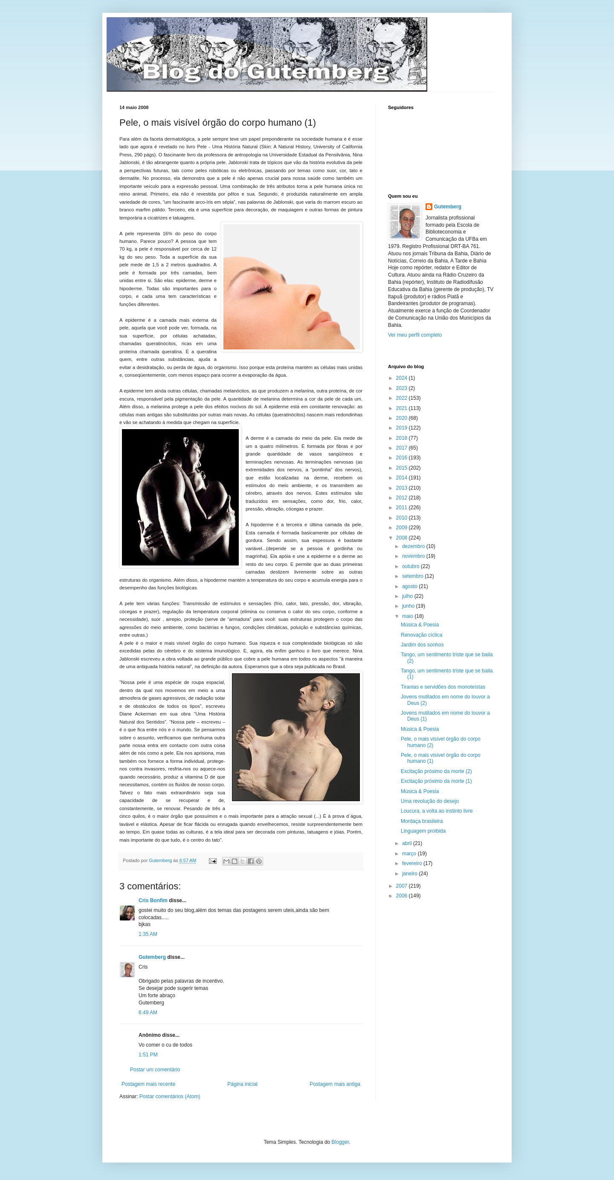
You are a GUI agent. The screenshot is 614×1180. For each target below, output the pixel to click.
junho (409, 606)
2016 (402, 458)
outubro (411, 566)
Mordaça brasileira (422, 821)
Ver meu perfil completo (415, 335)
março (410, 854)
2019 (402, 428)
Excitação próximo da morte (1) (436, 781)
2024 (402, 378)
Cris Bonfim (154, 900)
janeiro (410, 874)
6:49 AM (148, 1013)
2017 (402, 448)
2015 (402, 468)
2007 (402, 886)
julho (408, 596)
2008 (402, 538)
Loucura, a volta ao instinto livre (437, 811)
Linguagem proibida (423, 831)
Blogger (340, 1142)
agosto (410, 586)
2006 (402, 896)
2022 (402, 398)
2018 (402, 438)
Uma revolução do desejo (430, 801)
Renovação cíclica (421, 635)
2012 (402, 498)
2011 (402, 508)
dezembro (414, 546)
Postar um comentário (155, 1070)
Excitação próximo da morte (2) (436, 771)
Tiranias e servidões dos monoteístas (443, 687)
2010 (402, 518)
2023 (402, 388)
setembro (413, 576)
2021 (402, 408)
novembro (414, 556)
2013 (402, 488)
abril (407, 843)
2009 (402, 528)
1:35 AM (148, 934)
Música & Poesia (420, 625)
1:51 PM (148, 1055)
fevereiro (412, 863)
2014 (402, 478)
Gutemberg (152, 957)
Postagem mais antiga (335, 1084)
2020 (402, 418)
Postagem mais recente (148, 1084)
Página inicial (242, 1084)
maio (408, 616)
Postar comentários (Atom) (169, 1096)
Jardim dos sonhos (422, 645)
